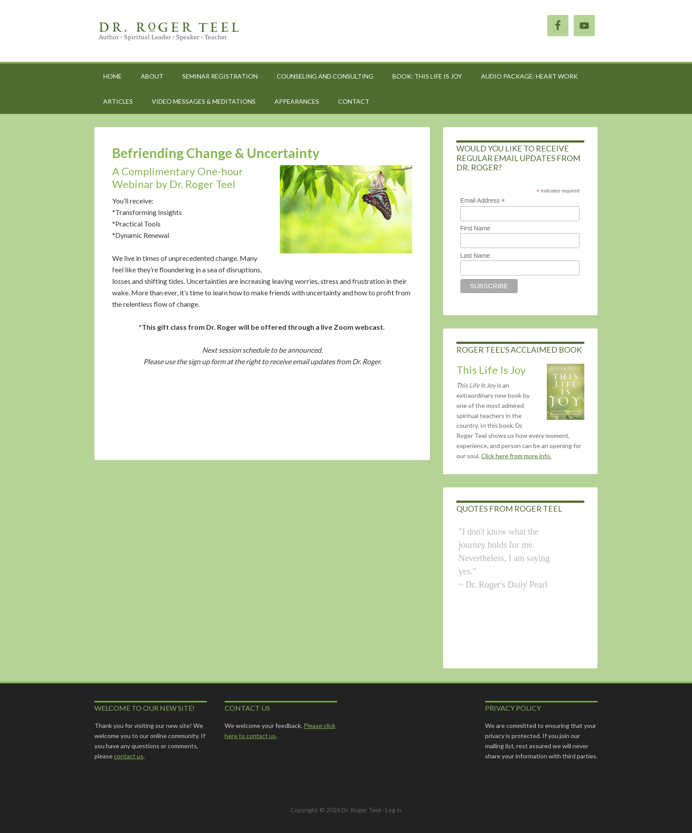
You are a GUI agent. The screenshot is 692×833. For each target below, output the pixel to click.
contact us (128, 756)
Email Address (482, 200)
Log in (393, 810)
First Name (475, 228)
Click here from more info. (516, 456)
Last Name (475, 255)
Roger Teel (169, 31)
